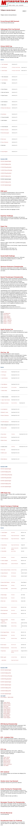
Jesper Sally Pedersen (6, 582)
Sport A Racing (13, 551)
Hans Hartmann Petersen (6, 569)
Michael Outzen (4, 585)
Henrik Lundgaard (5, 560)
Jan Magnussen (6, 313)
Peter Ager (3, 449)
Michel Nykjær (4, 594)
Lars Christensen (5, 79)
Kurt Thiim (3, 638)
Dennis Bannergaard (5, 132)
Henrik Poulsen (4, 70)
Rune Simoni (4, 434)
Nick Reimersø (4, 67)
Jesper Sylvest (4, 607)
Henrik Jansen (4, 437)
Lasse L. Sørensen (7, 320)
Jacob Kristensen (5, 378)
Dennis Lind (6, 314)
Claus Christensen (5, 142)
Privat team (13, 434)
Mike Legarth (4, 657)
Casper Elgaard (6, 316)
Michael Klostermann (5, 647)
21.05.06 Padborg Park (6, 164)
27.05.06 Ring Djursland (6, 167)
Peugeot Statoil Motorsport (15, 535)
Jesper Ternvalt (4, 597)
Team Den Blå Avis (14, 560)
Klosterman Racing (14, 638)
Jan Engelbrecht (4, 409)
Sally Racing (13, 582)
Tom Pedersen (4, 576)
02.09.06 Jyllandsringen (6, 681)
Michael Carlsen (4, 563)
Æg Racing (13, 446)
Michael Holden (4, 390)
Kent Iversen (4, 557)
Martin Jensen (4, 622)
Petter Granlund (4, 387)
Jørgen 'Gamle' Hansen (6, 399)
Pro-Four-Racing (13, 387)
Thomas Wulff (4, 427)
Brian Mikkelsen (4, 384)
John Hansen (4, 644)
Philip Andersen (4, 635)
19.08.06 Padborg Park (6, 176)
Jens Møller (6, 765)
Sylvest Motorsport (14, 607)
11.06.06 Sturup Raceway (6, 170)
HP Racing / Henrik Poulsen (16, 67)
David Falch (4, 650)
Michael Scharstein (5, 129)
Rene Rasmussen (5, 610)
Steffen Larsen (4, 452)
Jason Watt (4, 548)
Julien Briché (4, 660)
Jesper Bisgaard (4, 151)
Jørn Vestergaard (5, 64)
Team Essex (13, 532)
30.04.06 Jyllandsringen (6, 161)
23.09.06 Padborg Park (6, 687)
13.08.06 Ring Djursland (6, 173)
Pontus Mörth (4, 551)
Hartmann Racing (13, 588)
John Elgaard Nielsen (5, 632)
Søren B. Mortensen (5, 415)
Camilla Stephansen (5, 421)
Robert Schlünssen (5, 538)
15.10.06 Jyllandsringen (6, 185)
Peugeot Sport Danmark (14, 660)
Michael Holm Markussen (6, 107)
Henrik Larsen (4, 371)
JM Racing (12, 585)
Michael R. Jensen (5, 412)
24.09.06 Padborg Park (6, 182)
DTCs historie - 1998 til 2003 (7, 697)
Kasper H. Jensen (7, 318)
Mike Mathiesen (4, 459)
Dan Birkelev (4, 114)
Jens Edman (4, 535)
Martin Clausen (4, 440)
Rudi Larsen (4, 139)
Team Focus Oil (13, 644)
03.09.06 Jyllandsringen (6, 480)
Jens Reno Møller (5, 588)
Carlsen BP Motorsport (14, 563)
